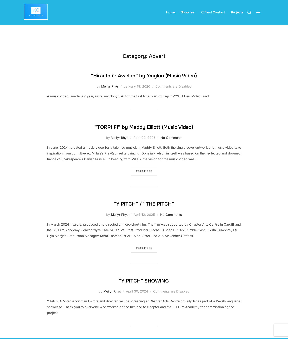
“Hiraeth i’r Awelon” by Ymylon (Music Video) (144, 82)
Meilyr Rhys (110, 94)
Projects (237, 12)
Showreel (188, 12)
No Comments (171, 145)
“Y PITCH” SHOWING (144, 286)
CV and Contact (213, 12)
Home (170, 12)
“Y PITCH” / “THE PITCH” (143, 210)
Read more (146, 178)
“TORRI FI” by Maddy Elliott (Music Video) (144, 133)
